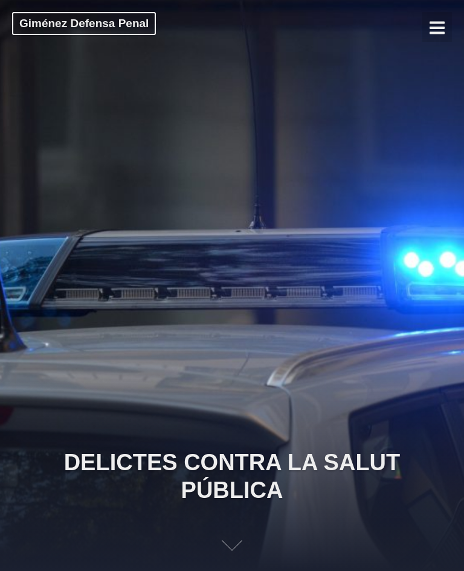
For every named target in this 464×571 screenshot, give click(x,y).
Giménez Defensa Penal (84, 23)
